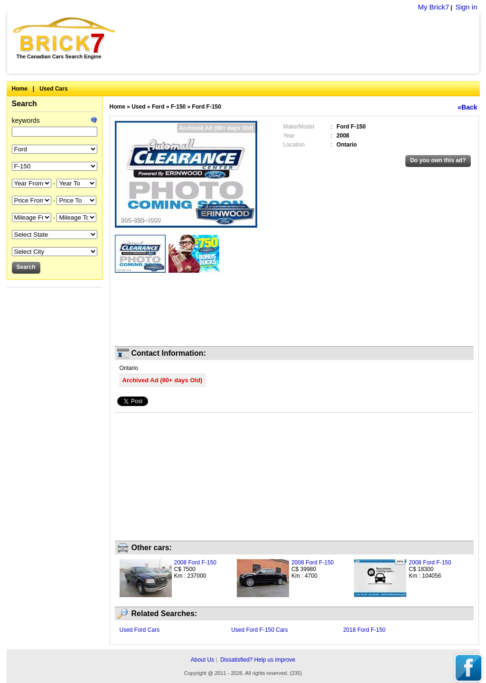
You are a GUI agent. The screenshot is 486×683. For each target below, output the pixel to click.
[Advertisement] (303, 43)
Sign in (466, 7)
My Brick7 (433, 7)
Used (138, 106)
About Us (202, 659)
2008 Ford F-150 (195, 562)
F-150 (178, 106)
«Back (467, 107)
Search (24, 104)
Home (20, 88)
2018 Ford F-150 (364, 630)
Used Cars (53, 88)
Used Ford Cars (140, 630)
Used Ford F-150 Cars (259, 630)
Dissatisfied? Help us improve (257, 659)
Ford (158, 106)
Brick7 (65, 35)
